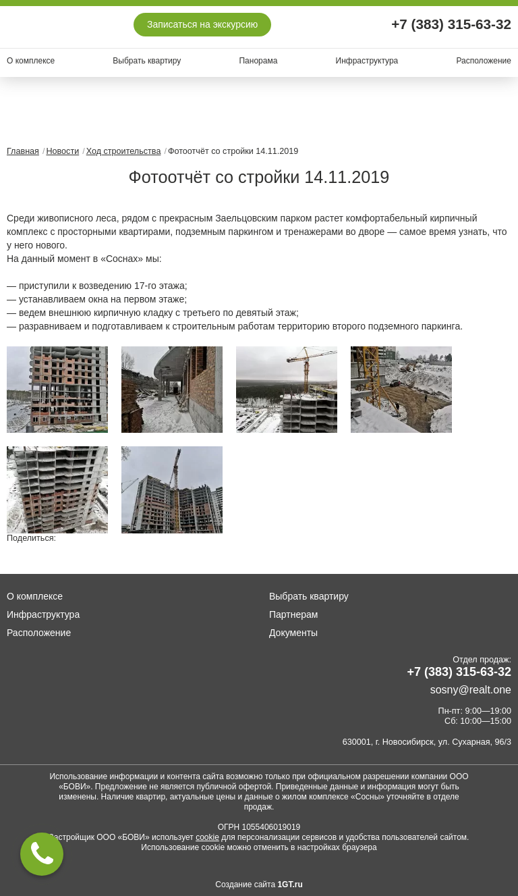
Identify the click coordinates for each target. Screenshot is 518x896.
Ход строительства (123, 151)
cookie (207, 837)
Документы (293, 632)
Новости (62, 151)
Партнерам (293, 614)
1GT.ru (289, 884)
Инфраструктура (367, 60)
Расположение (483, 60)
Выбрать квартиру (147, 60)
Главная (23, 151)
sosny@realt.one (470, 689)
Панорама (258, 60)
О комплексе (31, 60)
